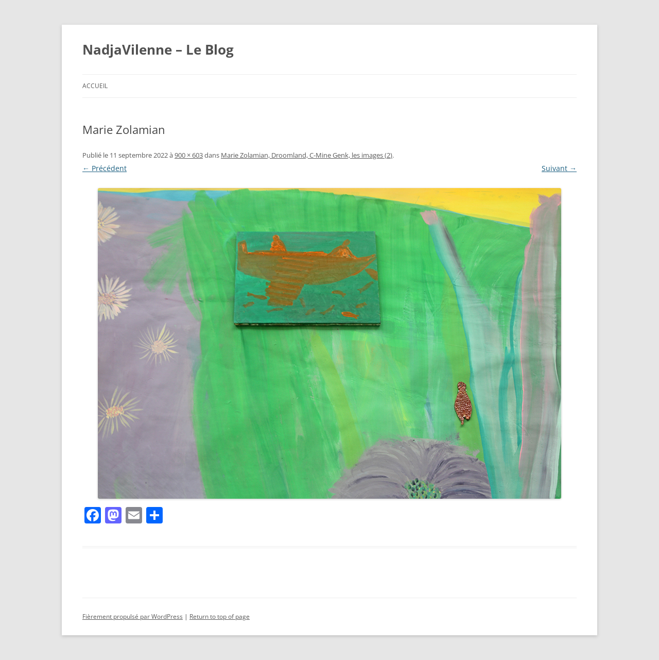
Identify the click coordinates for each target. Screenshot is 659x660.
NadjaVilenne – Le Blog (158, 49)
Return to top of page (219, 616)
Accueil (95, 85)
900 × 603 (189, 155)
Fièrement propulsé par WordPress (132, 616)
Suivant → (559, 168)
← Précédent (104, 168)
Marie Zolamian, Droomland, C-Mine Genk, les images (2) (306, 155)
